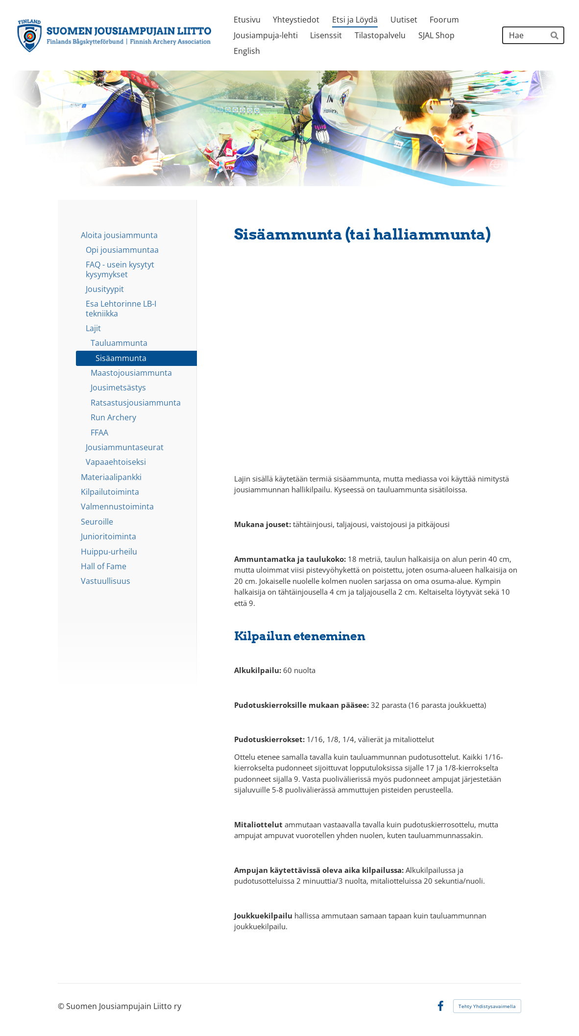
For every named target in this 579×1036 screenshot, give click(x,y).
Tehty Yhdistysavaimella (487, 1006)
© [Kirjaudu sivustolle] (62, 1006)
